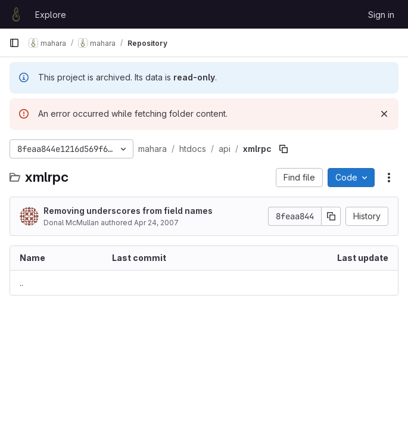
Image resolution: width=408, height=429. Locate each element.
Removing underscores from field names (128, 211)
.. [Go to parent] (21, 283)
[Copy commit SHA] (331, 216)
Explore (50, 15)
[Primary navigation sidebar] (14, 42)
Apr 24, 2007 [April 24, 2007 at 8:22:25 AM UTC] (156, 222)
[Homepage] (16, 14)
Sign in (381, 15)
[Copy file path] (283, 148)
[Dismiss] (384, 114)
